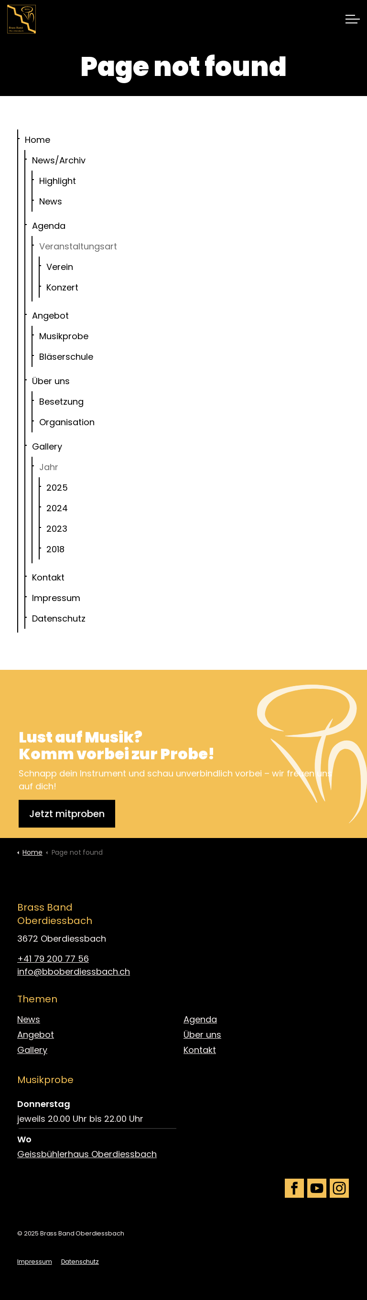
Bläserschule (66, 357)
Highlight (57, 181)
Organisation (67, 422)
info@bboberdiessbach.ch (73, 972)
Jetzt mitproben (67, 824)
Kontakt (48, 577)
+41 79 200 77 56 (53, 959)
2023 (56, 529)
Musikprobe (63, 336)
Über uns (51, 381)
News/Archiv (59, 160)
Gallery (47, 446)
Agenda (48, 226)
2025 (57, 488)
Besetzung (61, 402)
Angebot (50, 316)
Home (37, 140)
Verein (59, 267)
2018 (55, 549)
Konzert (62, 287)
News (50, 201)
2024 (57, 508)
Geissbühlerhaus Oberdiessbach (87, 1154)
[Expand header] (352, 19)
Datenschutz (59, 618)
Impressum (56, 598)
